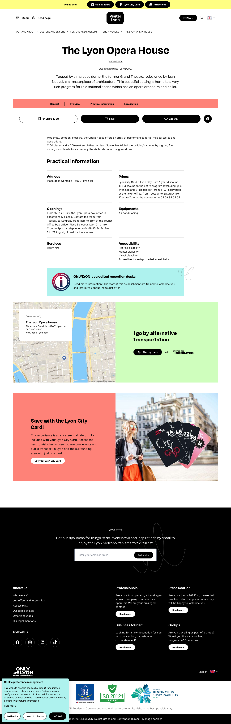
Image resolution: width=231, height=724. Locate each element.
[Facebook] (17, 642)
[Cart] (201, 18)
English (208, 671)
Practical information (102, 103)
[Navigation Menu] (22, 18)
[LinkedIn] (42, 642)
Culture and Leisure (52, 31)
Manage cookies (152, 718)
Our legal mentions (24, 621)
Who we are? (21, 595)
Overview (75, 103)
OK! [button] (58, 716)
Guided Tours (100, 4)
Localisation (131, 103)
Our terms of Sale (23, 610)
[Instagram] (30, 642)
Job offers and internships (29, 600)
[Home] (115, 18)
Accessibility (20, 605)
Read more (125, 614)
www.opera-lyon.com (37, 332)
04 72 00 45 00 (48, 118)
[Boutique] (187, 18)
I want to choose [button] (35, 716)
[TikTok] (55, 642)
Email (110, 118)
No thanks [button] (12, 716)
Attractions (157, 4)
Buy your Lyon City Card (48, 460)
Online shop (70, 4)
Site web (171, 118)
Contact (54, 103)
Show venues (111, 31)
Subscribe (143, 555)
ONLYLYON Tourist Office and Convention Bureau (109, 718)
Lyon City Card (129, 4)
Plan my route (147, 352)
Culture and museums (84, 31)
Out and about (25, 31)
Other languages (23, 615)
